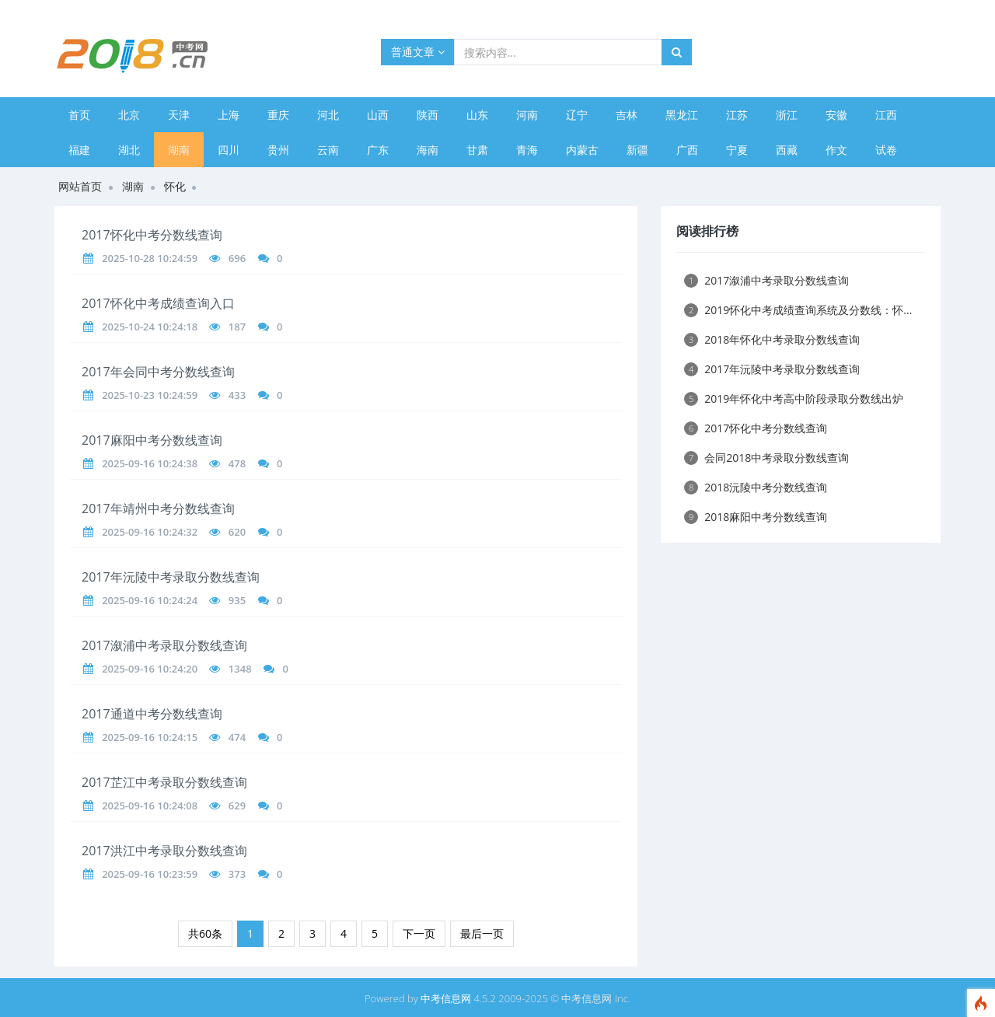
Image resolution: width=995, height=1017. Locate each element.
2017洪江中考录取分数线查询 (164, 850)
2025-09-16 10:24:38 (149, 463)
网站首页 (80, 186)
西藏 (787, 149)
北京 (129, 114)
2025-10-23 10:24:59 (149, 395)
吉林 (626, 114)
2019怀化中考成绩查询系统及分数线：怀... (798, 309)
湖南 (179, 149)
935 (237, 600)
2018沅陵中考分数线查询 (755, 487)
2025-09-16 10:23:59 (149, 874)
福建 (79, 149)
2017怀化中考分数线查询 (152, 234)
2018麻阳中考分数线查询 (755, 516)
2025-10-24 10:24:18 (149, 327)
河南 (527, 114)
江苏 (737, 114)
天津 (179, 114)
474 (237, 737)
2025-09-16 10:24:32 (149, 532)
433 (237, 395)
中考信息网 (446, 998)
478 (237, 463)
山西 (378, 114)
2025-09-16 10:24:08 (149, 806)
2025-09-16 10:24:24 (149, 600)
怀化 (175, 186)
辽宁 (577, 114)
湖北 (129, 149)
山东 (477, 114)
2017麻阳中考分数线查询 (152, 440)
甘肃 (477, 149)
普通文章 (418, 51)
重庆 (278, 114)
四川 (228, 149)
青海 (527, 149)
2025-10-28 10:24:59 (149, 258)
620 (237, 532)
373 (237, 874)
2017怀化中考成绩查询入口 (158, 303)
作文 (836, 149)
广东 (378, 149)
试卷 (886, 149)
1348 (240, 669)
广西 (687, 149)
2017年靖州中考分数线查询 (158, 508)
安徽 (836, 114)
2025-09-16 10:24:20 (149, 669)
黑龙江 (681, 114)
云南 (328, 149)
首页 (79, 114)
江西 (886, 114)
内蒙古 (582, 149)
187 (237, 327)
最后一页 (482, 933)
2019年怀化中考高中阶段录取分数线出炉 (793, 398)
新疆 (637, 149)
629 (237, 806)
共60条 (205, 933)
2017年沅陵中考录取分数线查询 (171, 576)
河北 (328, 114)
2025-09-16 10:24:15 (149, 737)
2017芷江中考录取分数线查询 (164, 782)
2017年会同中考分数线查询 (158, 371)
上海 (228, 114)
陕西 (427, 114)
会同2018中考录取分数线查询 (766, 457)
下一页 (419, 933)
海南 (427, 149)
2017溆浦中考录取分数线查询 (164, 645)
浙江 (787, 114)
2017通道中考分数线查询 (152, 713)
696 (237, 258)
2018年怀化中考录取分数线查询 (772, 339)
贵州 (278, 149)
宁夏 (737, 149)
